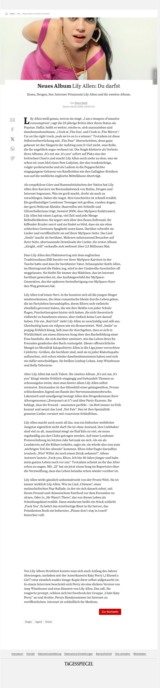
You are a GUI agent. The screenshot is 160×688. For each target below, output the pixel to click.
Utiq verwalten (122, 673)
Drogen (28, 641)
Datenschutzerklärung (49, 673)
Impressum (17, 673)
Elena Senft (81, 122)
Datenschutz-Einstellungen (78, 673)
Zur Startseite (110, 630)
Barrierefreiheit (104, 673)
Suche (111, 7)
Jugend (38, 641)
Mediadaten (139, 673)
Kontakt (30, 673)
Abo (147, 7)
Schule (48, 641)
